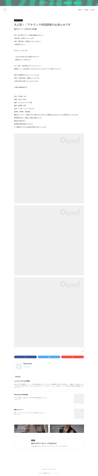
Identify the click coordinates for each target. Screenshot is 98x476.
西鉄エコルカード (18, 409)
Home (79, 9)
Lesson (93, 9)
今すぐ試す (67, 2)
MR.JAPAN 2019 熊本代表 (21, 394)
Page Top (49, 462)
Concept (86, 9)
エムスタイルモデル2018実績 (21, 381)
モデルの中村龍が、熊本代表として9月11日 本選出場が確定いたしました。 (31, 397)
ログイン (77, 3)
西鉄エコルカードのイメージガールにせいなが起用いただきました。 (29, 412)
